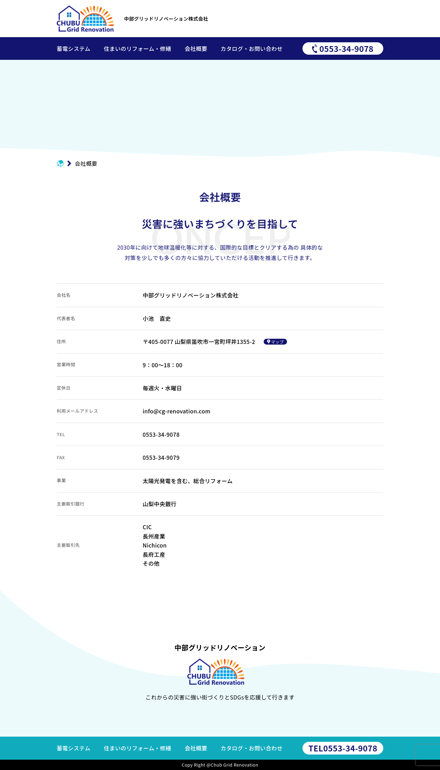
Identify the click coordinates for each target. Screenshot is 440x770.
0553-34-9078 (342, 748)
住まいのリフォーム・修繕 (137, 748)
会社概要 (196, 748)
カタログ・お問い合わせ (252, 748)
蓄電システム (73, 748)
